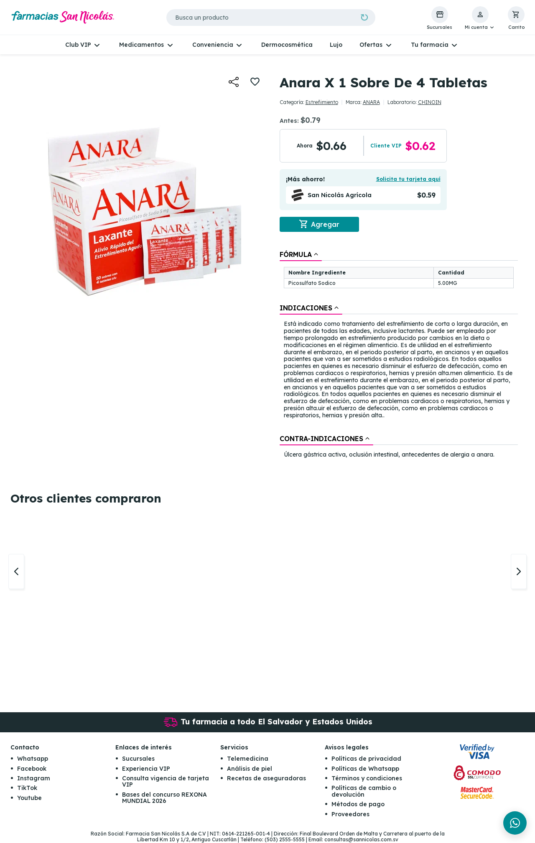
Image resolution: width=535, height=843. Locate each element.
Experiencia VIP (146, 768)
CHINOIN (429, 102)
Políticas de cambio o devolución (363, 791)
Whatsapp (32, 759)
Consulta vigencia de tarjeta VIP (165, 782)
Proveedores (350, 814)
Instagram (33, 778)
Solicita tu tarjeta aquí (408, 179)
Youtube (29, 798)
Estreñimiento (322, 102)
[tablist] (399, 355)
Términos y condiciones (366, 778)
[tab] (301, 254)
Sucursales (138, 759)
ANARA (371, 102)
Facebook (31, 768)
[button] (480, 18)
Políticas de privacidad (366, 759)
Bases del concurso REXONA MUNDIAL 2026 (164, 798)
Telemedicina (247, 759)
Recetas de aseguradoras (266, 778)
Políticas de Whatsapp (365, 768)
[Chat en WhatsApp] (515, 823)
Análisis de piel (249, 768)
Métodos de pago (358, 804)
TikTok (27, 788)
